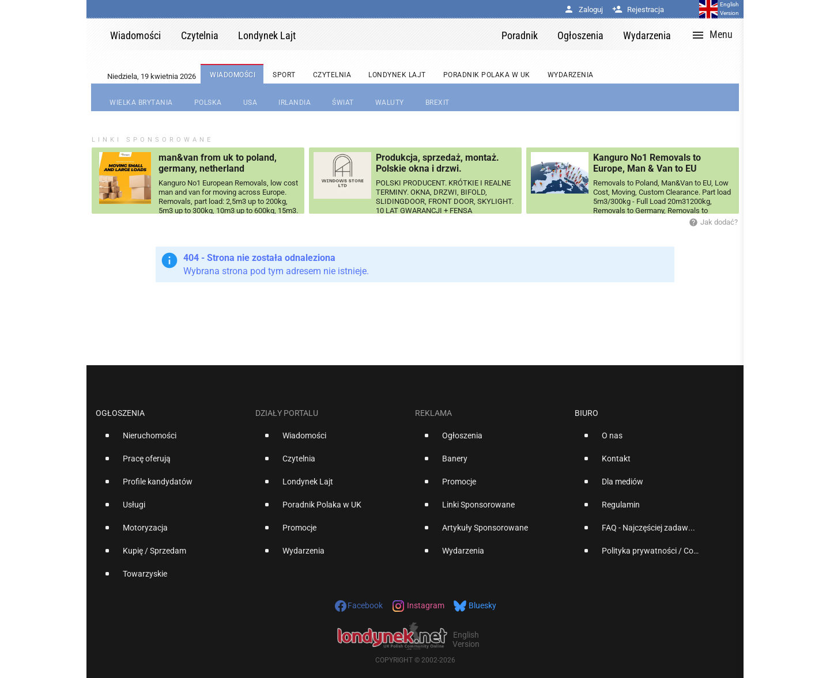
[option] (171, 440)
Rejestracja (638, 9)
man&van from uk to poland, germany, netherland (218, 163)
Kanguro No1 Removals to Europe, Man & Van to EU (647, 163)
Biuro (586, 413)
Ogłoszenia (120, 413)
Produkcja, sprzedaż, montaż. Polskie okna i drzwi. (437, 163)
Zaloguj (583, 9)
